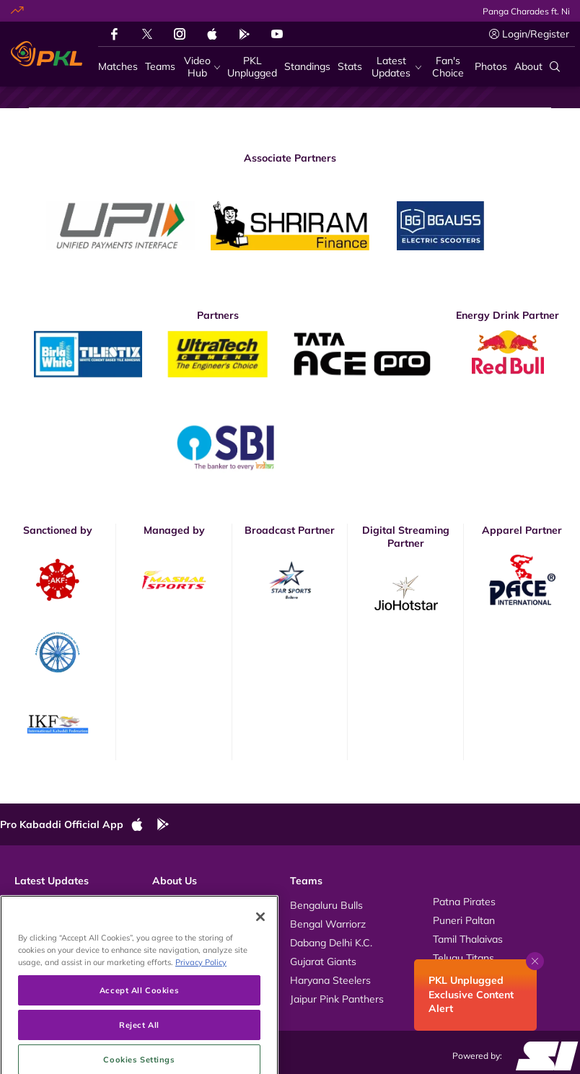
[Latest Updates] (395, 67)
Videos (30, 901)
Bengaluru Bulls (326, 905)
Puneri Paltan (464, 920)
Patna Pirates (464, 901)
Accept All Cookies (139, 1034)
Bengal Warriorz (328, 923)
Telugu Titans (463, 957)
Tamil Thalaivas (468, 939)
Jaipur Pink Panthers (337, 998)
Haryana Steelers (330, 980)
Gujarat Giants (323, 961)
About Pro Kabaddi (196, 901)
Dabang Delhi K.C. (331, 942)
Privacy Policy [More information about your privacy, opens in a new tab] (201, 1005)
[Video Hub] (201, 67)
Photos (30, 920)
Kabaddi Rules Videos (202, 920)
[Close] (260, 960)
